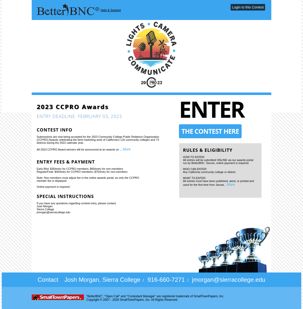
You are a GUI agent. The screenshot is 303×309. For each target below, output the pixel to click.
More (127, 149)
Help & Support (111, 10)
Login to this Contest (248, 7)
